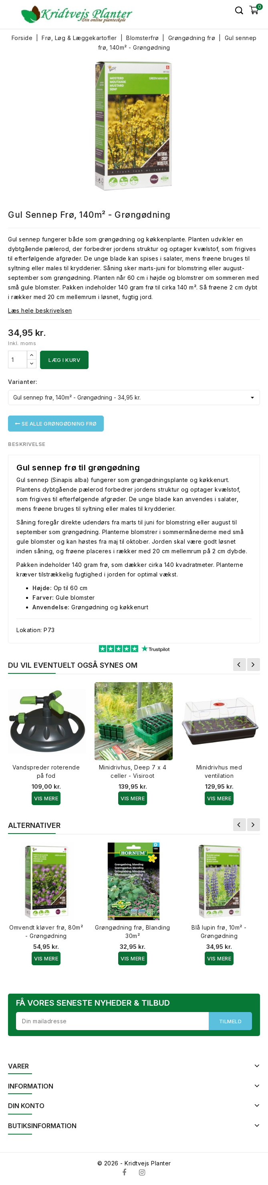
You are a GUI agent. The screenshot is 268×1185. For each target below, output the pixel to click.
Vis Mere (46, 798)
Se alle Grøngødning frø (56, 423)
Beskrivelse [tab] (27, 444)
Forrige (239, 664)
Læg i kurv (64, 360)
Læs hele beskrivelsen (40, 310)
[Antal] (17, 359)
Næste (253, 664)
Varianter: (22, 381)
